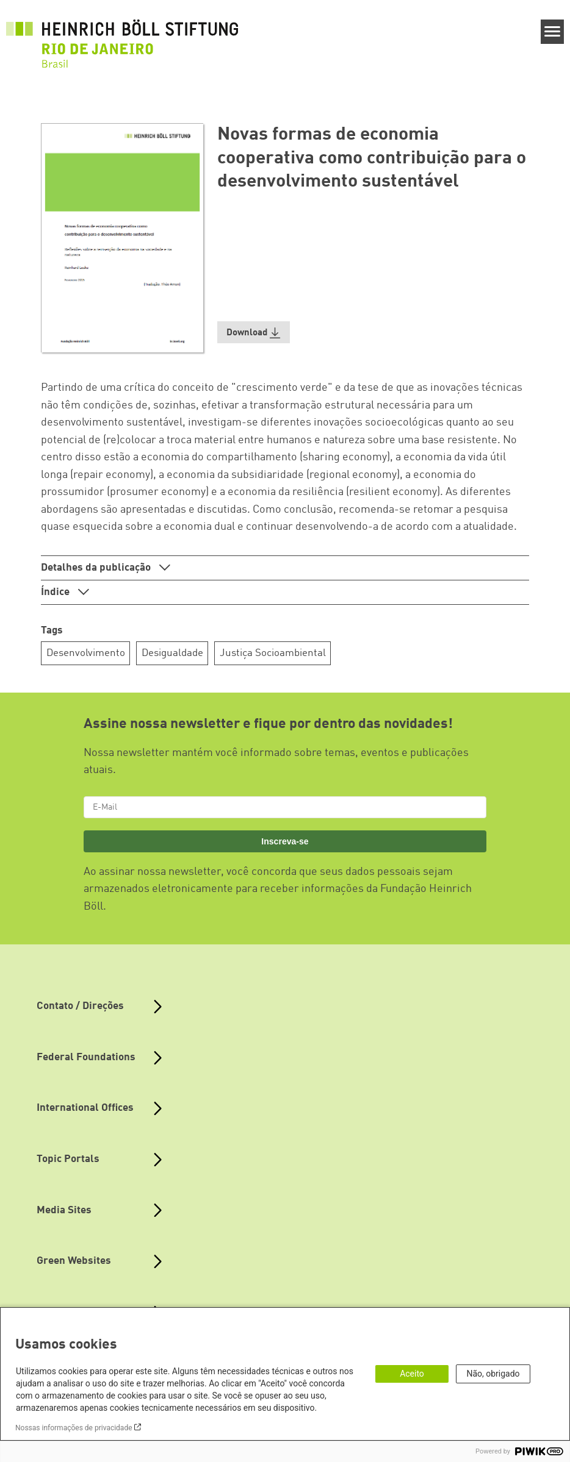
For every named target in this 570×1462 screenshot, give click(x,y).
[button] (253, 332)
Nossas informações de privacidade (73, 1428)
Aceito (412, 1373)
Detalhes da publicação (97, 568)
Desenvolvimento (85, 653)
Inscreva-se (284, 841)
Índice (56, 592)
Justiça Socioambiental (273, 653)
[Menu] (553, 32)
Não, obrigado (492, 1373)
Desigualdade (172, 653)
